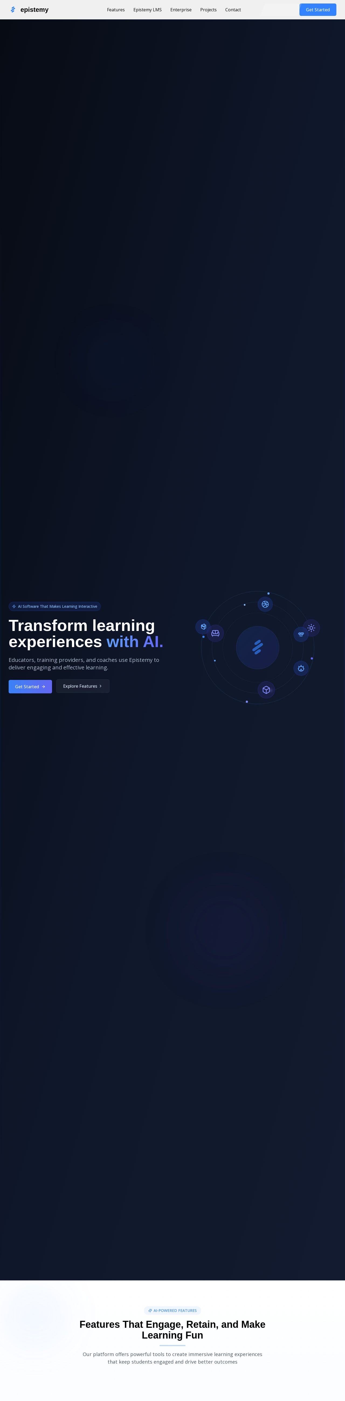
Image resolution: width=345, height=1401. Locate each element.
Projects (208, 10)
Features (116, 10)
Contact (233, 10)
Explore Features (83, 692)
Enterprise (181, 10)
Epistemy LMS (147, 10)
